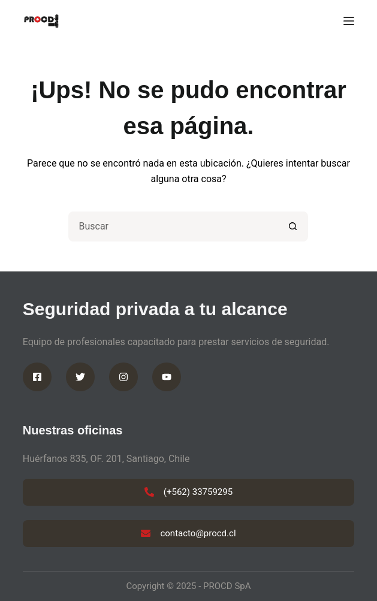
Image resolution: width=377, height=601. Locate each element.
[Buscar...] (173, 226)
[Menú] (348, 21)
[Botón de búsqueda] (293, 226)
